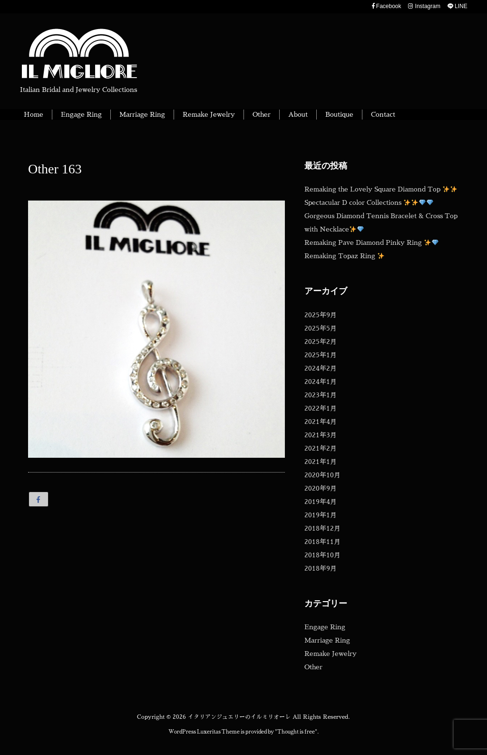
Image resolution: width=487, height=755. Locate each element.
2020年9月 (320, 488)
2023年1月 (320, 395)
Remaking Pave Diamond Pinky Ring (371, 242)
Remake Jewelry (330, 653)
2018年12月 (322, 528)
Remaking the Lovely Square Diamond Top (380, 189)
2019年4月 (320, 501)
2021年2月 (320, 448)
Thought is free (296, 732)
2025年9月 (320, 315)
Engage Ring (324, 627)
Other (313, 667)
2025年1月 (320, 355)
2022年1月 (320, 408)
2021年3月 (320, 435)
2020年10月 (322, 475)
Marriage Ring (327, 640)
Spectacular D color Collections (368, 202)
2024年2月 (320, 368)
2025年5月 (320, 328)
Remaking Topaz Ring (344, 255)
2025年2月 (320, 341)
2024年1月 (320, 381)
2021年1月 (320, 461)
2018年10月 (322, 555)
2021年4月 (320, 421)
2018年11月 (322, 541)
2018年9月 (320, 568)
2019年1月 (320, 515)
